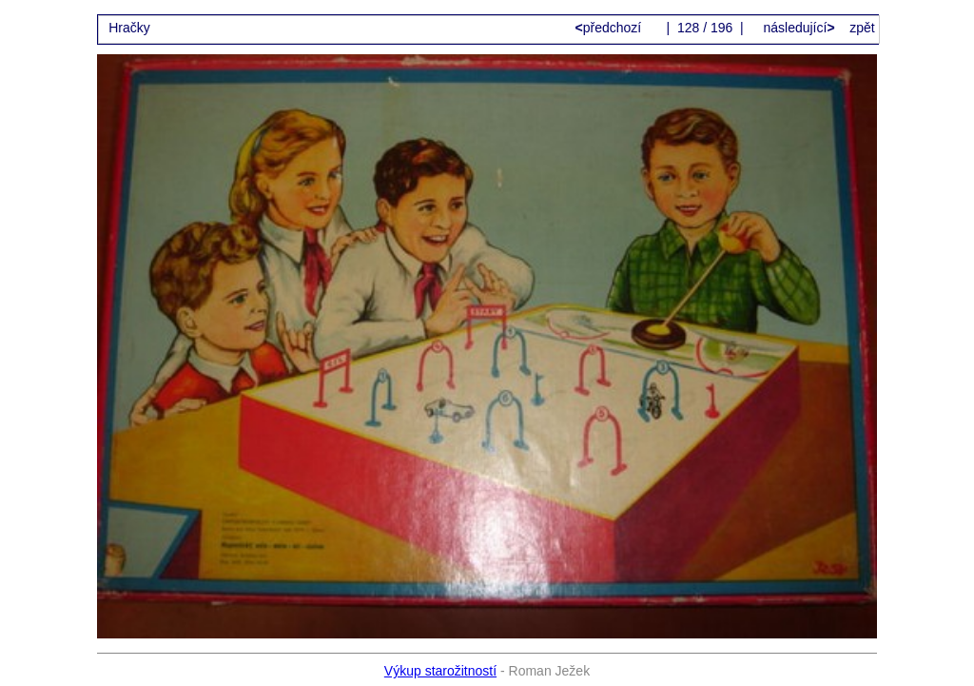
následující (797, 27)
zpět (861, 27)
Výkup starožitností (440, 670)
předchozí (610, 27)
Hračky (129, 27)
